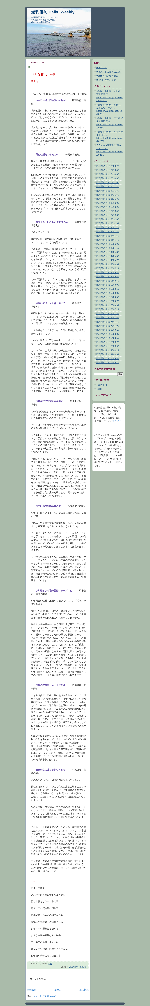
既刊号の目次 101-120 (107, 186)
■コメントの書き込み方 (108, 71)
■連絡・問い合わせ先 (107, 75)
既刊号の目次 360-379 (107, 240)
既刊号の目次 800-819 (107, 330)
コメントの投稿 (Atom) (44, 996)
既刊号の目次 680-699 (107, 305)
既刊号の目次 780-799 (107, 325)
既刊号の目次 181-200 (107, 203)
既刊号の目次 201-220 (107, 207)
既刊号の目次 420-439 (107, 252)
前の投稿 (84, 989)
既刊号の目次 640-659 (107, 297)
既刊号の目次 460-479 (107, 260)
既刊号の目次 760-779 (107, 321)
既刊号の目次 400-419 (107, 248)
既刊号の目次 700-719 (107, 309)
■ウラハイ (101, 67)
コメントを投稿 (38, 979)
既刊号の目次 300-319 (107, 227)
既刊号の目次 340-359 (107, 235)
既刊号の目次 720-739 (107, 313)
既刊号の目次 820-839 (107, 334)
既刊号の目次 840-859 (107, 338)
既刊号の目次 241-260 (107, 215)
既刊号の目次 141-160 (107, 194)
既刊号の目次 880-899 (107, 346)
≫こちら (117, 421)
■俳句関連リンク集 (106, 80)
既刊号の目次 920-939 (107, 354)
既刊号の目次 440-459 (107, 256)
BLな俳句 (73, 967)
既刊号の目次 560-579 (107, 280)
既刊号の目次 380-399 (107, 244)
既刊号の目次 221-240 (107, 211)
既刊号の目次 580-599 (107, 285)
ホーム (57, 989)
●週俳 (99, 389)
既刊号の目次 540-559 (107, 276)
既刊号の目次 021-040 (107, 170)
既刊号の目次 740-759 (107, 317)
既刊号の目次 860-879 (107, 342)
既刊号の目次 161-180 (107, 199)
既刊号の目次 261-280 (107, 219)
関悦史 (83, 967)
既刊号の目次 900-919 (107, 350)
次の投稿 (31, 989)
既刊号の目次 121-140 (107, 190)
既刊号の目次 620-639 (107, 293)
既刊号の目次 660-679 (107, 301)
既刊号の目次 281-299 (107, 223)
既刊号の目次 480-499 (107, 264)
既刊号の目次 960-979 (107, 362)
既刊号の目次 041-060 (107, 174)
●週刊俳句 (101, 385)
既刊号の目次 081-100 (107, 182)
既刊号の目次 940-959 (107, 358)
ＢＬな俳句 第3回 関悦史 (45, 67)
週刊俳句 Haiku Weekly (52, 12)
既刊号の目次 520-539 (107, 272)
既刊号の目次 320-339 (107, 231)
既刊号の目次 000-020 (107, 166)
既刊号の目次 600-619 (107, 289)
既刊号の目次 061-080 (107, 178)
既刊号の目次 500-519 (107, 268)
